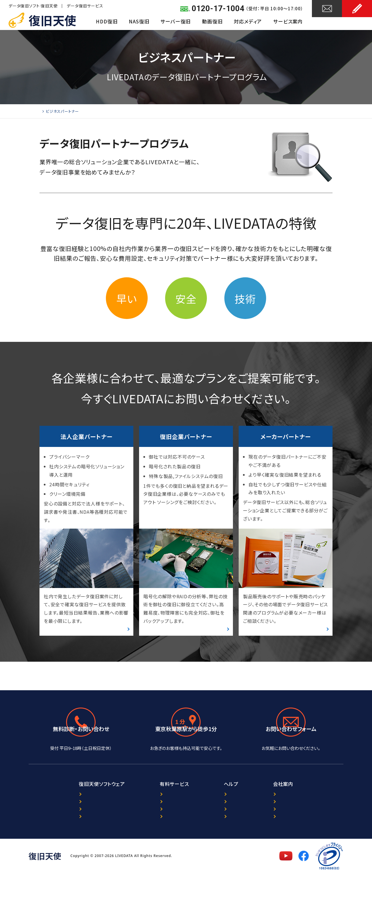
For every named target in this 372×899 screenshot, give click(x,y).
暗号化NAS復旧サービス (152, 833)
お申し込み (357, 22)
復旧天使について (294, 815)
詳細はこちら (113, 631)
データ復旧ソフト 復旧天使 (33, 6)
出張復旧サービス (144, 842)
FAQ (219, 833)
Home (45, 111)
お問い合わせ (327, 22)
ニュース (223, 815)
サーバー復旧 (176, 21)
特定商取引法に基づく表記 (303, 842)
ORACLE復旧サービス (149, 824)
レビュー (223, 824)
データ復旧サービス (85, 6)
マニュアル (56, 842)
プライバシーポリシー (298, 824)
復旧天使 (52, 20)
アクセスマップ (186, 758)
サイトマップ (227, 842)
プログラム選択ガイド (67, 824)
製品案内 (55, 815)
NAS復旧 (139, 21)
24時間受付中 (291, 758)
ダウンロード (59, 833)
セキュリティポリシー (297, 833)
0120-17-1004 (218, 8)
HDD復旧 (106, 21)
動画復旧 (212, 21)
